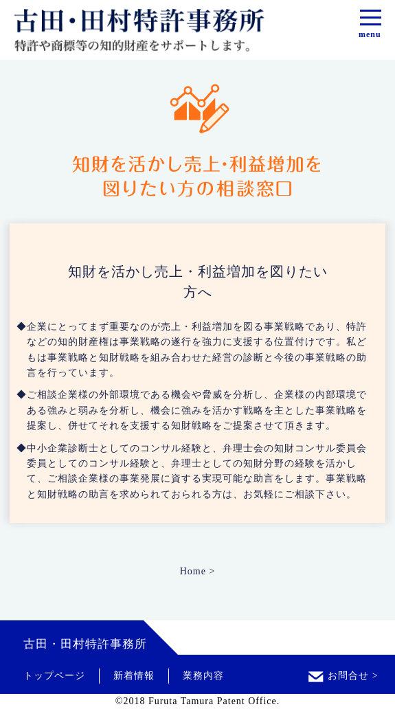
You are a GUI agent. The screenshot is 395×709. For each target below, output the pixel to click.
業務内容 (203, 676)
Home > (198, 571)
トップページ (54, 676)
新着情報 (134, 676)
